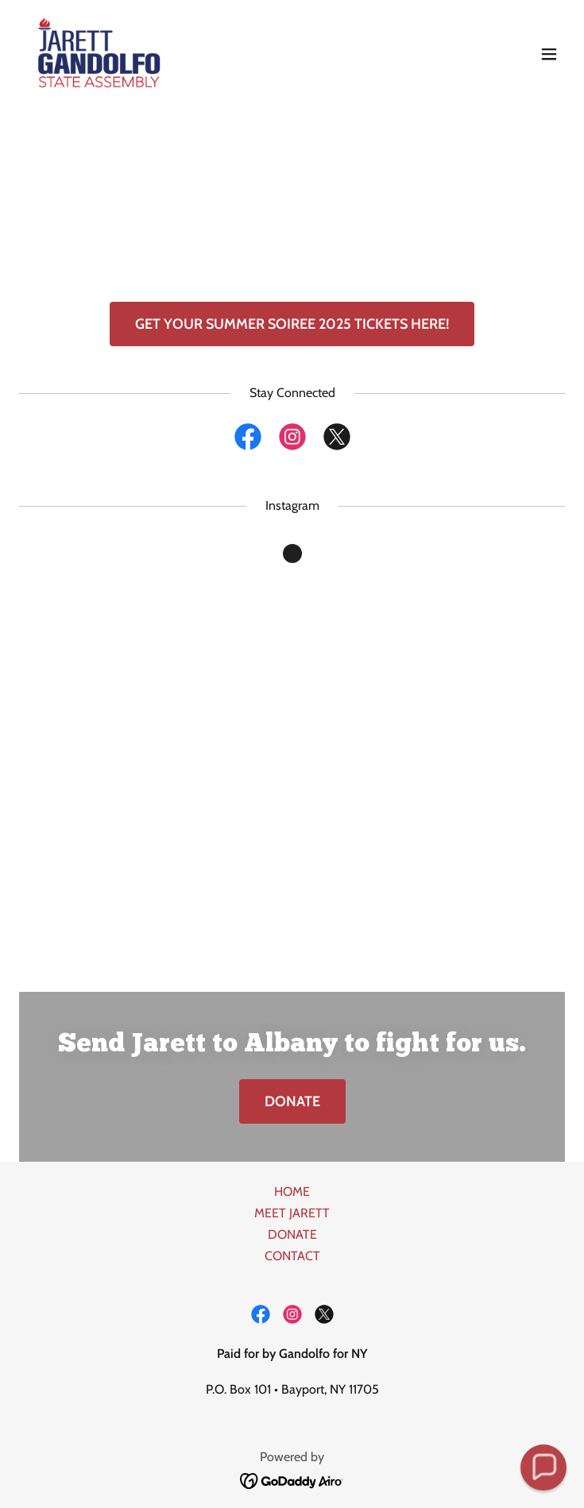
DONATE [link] (292, 1234)
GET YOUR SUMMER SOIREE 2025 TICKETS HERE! (292, 324)
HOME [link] (292, 1191)
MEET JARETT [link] (292, 1213)
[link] (96, 54)
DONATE (292, 1101)
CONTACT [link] (292, 1255)
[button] (549, 54)
